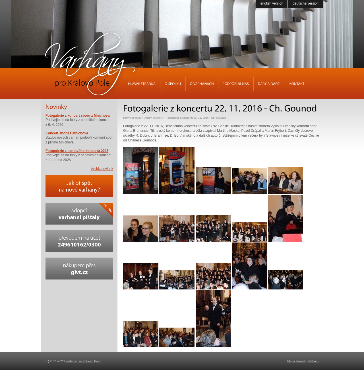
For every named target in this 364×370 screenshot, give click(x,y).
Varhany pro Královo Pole (82, 361)
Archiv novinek (153, 117)
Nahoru (313, 361)
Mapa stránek (296, 361)
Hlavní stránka (131, 117)
